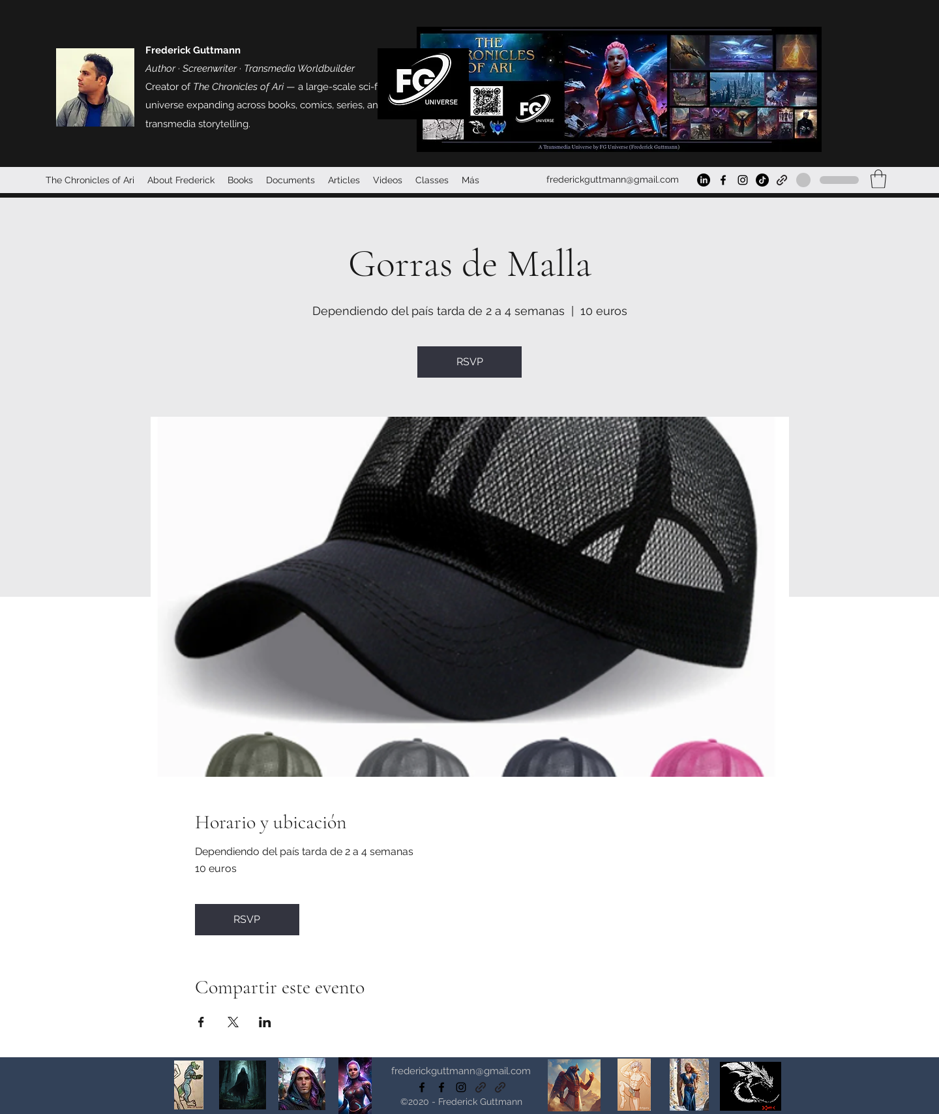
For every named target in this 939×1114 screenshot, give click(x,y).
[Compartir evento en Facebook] (201, 1022)
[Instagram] (742, 180)
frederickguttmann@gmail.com (612, 179)
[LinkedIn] (703, 180)
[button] (878, 179)
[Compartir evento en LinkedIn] (265, 1022)
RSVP (469, 361)
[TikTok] (762, 180)
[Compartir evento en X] (233, 1022)
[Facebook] (723, 180)
